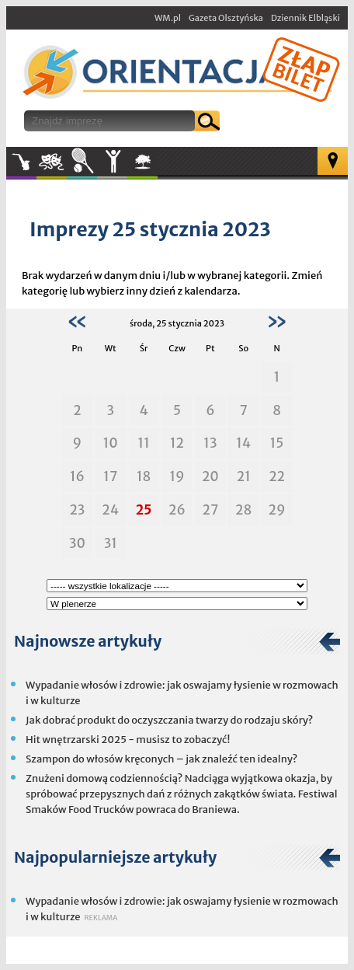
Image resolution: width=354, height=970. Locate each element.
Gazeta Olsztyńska (226, 17)
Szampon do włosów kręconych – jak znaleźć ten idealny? (161, 759)
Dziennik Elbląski (305, 17)
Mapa (333, 161)
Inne (112, 161)
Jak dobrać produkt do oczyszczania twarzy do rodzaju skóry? (169, 720)
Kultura (51, 161)
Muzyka (21, 161)
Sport (82, 161)
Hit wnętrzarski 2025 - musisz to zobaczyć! (128, 739)
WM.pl (167, 17)
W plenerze (157, 166)
